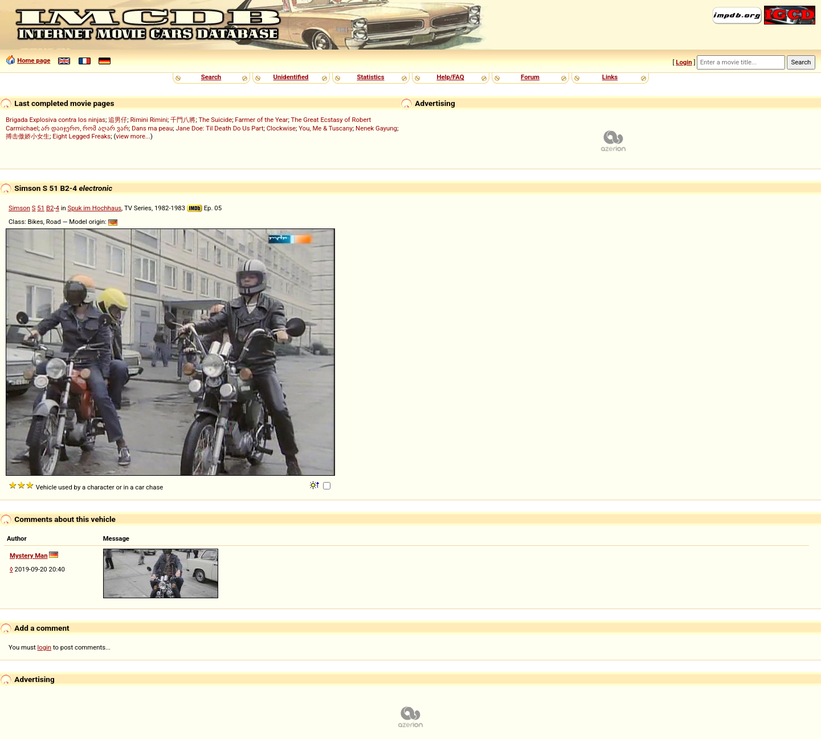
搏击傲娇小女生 (28, 136)
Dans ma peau (152, 128)
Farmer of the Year (261, 120)
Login (684, 62)
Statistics (370, 77)
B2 (50, 208)
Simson (19, 208)
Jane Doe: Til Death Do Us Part (219, 128)
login (45, 647)
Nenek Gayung (376, 128)
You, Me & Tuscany (326, 128)
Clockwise (281, 128)
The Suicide (215, 120)
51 (40, 208)
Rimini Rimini (149, 120)
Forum (530, 77)
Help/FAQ (450, 77)
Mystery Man (29, 556)
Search (211, 77)
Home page (33, 60)
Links (610, 77)
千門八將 (182, 120)
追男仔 (117, 120)
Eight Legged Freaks (81, 136)
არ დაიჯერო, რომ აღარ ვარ (84, 128)
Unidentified (291, 77)
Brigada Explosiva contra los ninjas (55, 120)
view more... (133, 136)
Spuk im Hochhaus (94, 208)
